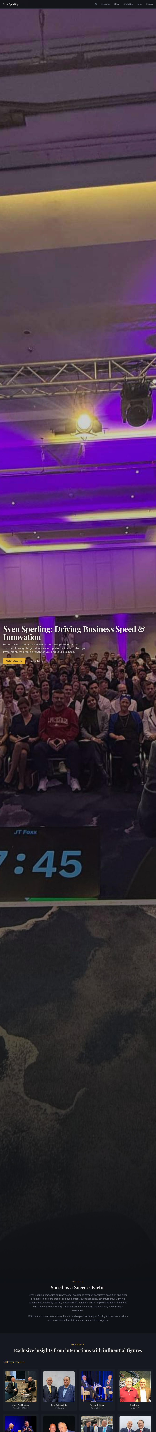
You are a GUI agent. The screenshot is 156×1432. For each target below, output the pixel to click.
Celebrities (128, 4)
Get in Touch (37, 661)
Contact (149, 4)
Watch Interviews (14, 661)
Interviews (105, 4)
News (139, 4)
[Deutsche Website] (95, 4)
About (116, 4)
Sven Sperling (11, 4)
